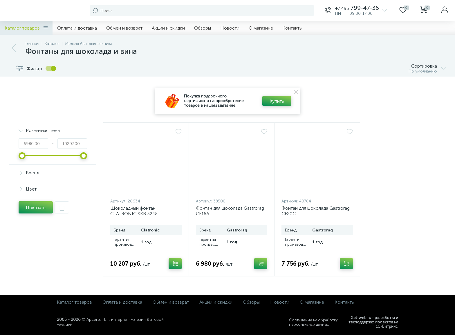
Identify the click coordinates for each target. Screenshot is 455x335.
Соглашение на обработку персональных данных (313, 322)
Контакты (292, 28)
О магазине (261, 28)
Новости (229, 28)
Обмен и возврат (124, 28)
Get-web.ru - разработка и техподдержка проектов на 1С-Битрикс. (373, 322)
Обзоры (202, 28)
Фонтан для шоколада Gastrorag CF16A (230, 210)
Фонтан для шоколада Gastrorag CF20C (315, 210)
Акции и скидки (168, 28)
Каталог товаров (26, 28)
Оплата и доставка (77, 28)
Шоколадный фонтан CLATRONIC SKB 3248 (134, 210)
